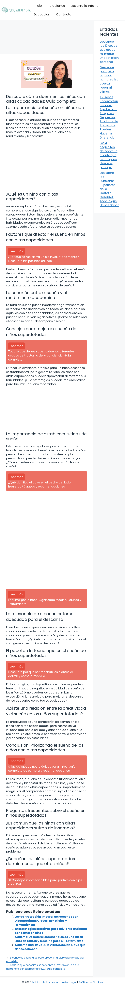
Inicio (37, 5)
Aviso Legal (69, 982)
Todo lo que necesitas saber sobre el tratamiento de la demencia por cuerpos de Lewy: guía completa (42, 967)
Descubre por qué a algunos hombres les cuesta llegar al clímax (109, 79)
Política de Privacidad (46, 982)
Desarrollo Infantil (85, 5)
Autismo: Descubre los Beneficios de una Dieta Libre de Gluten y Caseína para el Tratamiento (49, 939)
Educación (41, 14)
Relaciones (56, 5)
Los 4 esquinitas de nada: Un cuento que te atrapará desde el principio (108, 155)
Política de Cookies (91, 982)
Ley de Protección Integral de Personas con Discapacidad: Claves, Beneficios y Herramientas (46, 921)
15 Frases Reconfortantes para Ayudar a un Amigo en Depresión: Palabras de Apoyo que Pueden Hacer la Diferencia (109, 117)
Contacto (63, 14)
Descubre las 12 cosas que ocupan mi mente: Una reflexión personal (109, 52)
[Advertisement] (46, 37)
